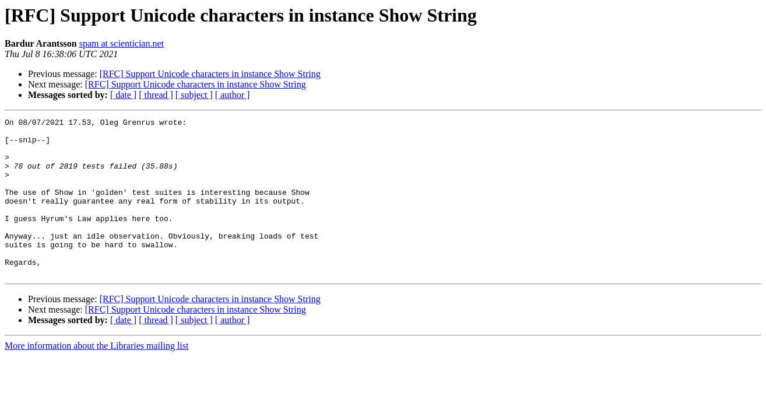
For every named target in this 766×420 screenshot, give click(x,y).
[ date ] (123, 95)
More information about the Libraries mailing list (96, 377)
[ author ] (232, 95)
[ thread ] (156, 95)
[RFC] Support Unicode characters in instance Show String (210, 74)
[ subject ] (194, 95)
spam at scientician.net (121, 43)
